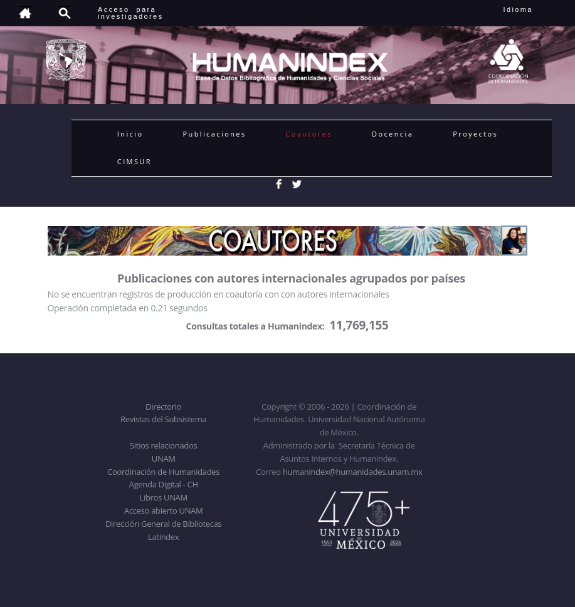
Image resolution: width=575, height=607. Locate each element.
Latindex (163, 536)
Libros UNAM (163, 497)
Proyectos (475, 133)
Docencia (392, 133)
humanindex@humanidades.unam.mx (353, 471)
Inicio (130, 133)
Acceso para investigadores (131, 13)
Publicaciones (214, 133)
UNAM (164, 458)
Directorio (163, 406)
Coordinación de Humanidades (163, 471)
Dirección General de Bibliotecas (163, 523)
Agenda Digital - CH (163, 484)
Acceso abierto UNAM (163, 510)
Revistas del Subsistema (163, 419)
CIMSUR (134, 161)
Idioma (533, 9)
